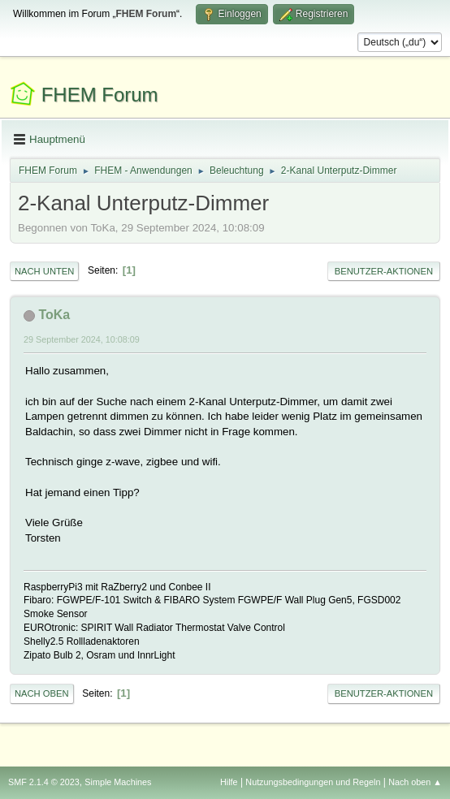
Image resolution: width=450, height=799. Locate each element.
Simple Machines (117, 782)
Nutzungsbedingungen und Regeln (312, 782)
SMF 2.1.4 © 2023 (44, 782)
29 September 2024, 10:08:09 (82, 339)
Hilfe (229, 782)
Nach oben (42, 693)
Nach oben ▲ (415, 782)
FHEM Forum (99, 95)
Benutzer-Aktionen (384, 271)
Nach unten (44, 271)
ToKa (54, 315)
